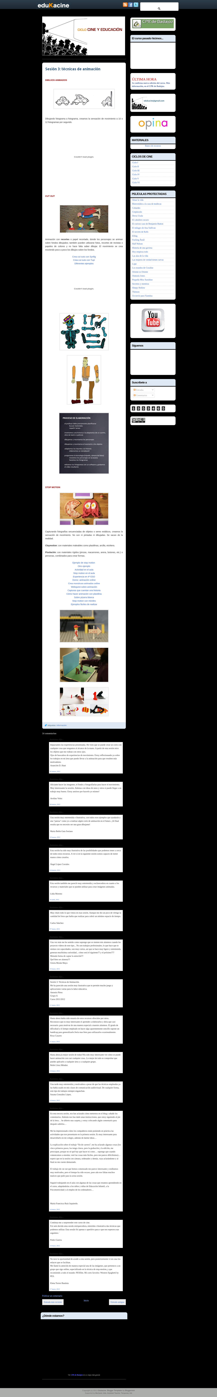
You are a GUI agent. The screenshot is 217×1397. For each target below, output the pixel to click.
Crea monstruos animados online (84, 583)
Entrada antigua (117, 1302)
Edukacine (102, 1390)
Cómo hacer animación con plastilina (84, 594)
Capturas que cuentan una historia (84, 590)
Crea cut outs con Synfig (84, 257)
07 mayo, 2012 (55, 929)
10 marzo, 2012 (55, 837)
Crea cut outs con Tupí (84, 260)
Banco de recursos (153, 146)
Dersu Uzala (137, 216)
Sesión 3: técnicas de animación (72, 69)
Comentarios (140, 395)
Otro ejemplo (84, 566)
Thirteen (135, 292)
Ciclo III (136, 170)
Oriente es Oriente (140, 272)
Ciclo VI (136, 182)
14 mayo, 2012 (55, 1071)
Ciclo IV (136, 174)
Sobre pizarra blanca (84, 597)
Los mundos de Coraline (142, 268)
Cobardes (136, 208)
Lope (134, 264)
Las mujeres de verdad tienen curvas (148, 260)
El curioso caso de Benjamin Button (147, 224)
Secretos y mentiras (140, 284)
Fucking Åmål (138, 240)
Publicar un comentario (52, 1295)
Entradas (139, 390)
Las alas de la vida (140, 256)
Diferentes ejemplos (83, 263)
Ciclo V (135, 178)
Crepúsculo (137, 212)
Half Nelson (137, 244)
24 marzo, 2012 (55, 870)
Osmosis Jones (138, 276)
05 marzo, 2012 (55, 771)
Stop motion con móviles (84, 601)
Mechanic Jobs (100, 1393)
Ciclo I (135, 162)
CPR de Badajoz (77, 1375)
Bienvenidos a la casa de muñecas (146, 204)
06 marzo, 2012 (55, 804)
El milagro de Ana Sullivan (144, 228)
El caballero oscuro (140, 220)
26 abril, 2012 (54, 899)
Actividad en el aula (84, 569)
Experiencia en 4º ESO (84, 576)
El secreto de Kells (140, 232)
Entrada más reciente (53, 1302)
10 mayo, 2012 (55, 969)
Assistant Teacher (113, 1393)
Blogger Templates (114, 1390)
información (61, 725)
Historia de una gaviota (142, 248)
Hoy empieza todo (140, 252)
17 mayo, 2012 (55, 1289)
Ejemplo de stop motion (83, 563)
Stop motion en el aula (84, 573)
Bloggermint (130, 1390)
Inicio (86, 1300)
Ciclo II (135, 166)
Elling (134, 236)
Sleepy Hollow (138, 288)
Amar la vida (137, 200)
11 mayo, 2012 (55, 1005)
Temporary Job (126, 1393)
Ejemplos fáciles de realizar (84, 604)
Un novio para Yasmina (142, 296)
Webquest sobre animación (84, 587)
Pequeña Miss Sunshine (142, 279)
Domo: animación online (84, 580)
